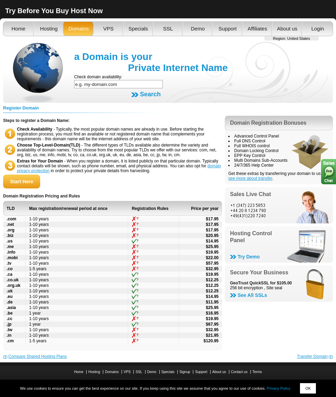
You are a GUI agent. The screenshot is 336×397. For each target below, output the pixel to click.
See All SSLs (252, 295)
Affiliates (257, 29)
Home (18, 29)
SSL (168, 29)
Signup (184, 372)
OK (308, 388)
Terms (257, 372)
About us (287, 29)
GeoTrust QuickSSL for (261, 283)
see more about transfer (250, 178)
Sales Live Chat (250, 194)
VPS (108, 29)
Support (228, 29)
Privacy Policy (278, 388)
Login (317, 29)
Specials (138, 29)
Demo (198, 29)
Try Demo (249, 256)
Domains (78, 29)
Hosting (49, 29)
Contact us (239, 372)
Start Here (21, 181)
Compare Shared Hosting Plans (37, 356)
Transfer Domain (312, 356)
